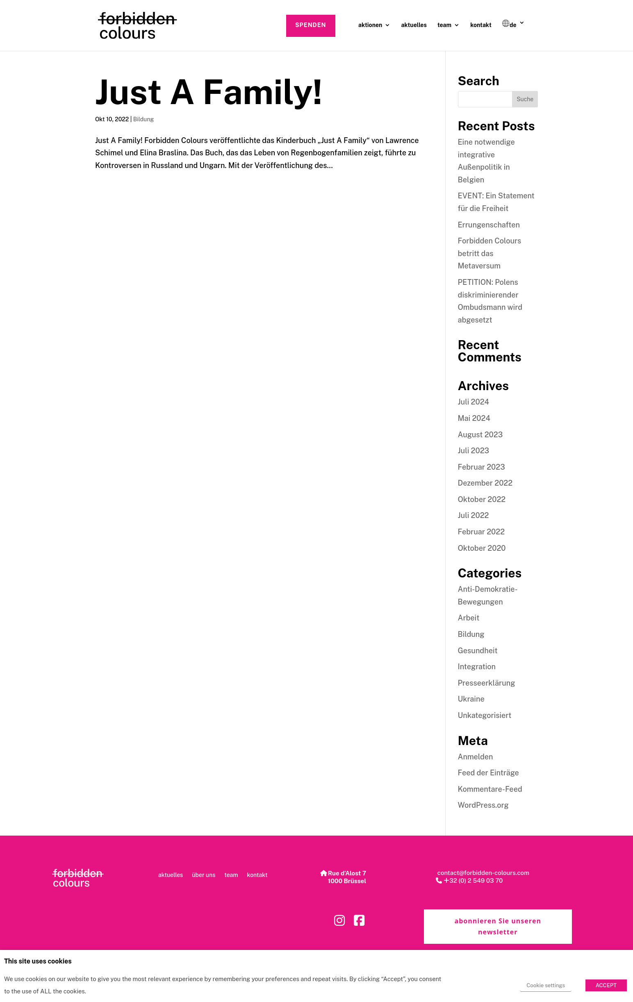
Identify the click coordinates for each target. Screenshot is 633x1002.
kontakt (481, 25)
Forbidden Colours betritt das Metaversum (489, 253)
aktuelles (414, 25)
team (444, 25)
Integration (477, 666)
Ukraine (471, 699)
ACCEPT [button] (606, 985)
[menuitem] (513, 31)
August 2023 (480, 434)
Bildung (143, 119)
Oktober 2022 (482, 499)
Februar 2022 (481, 531)
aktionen (370, 25)
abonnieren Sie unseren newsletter (497, 926)
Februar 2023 (481, 467)
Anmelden (475, 756)
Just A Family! (208, 91)
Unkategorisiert (485, 715)
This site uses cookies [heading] (38, 961)
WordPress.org (483, 805)
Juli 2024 (473, 402)
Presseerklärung (486, 683)
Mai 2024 (474, 418)
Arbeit (469, 617)
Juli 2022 (473, 515)
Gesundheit (478, 650)
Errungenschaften (489, 224)
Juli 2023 (474, 450)
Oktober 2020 (482, 548)
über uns (203, 875)
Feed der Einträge (488, 772)
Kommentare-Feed (490, 789)
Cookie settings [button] (545, 985)
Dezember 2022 (485, 483)
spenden (310, 25)
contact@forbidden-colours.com (482, 872)
